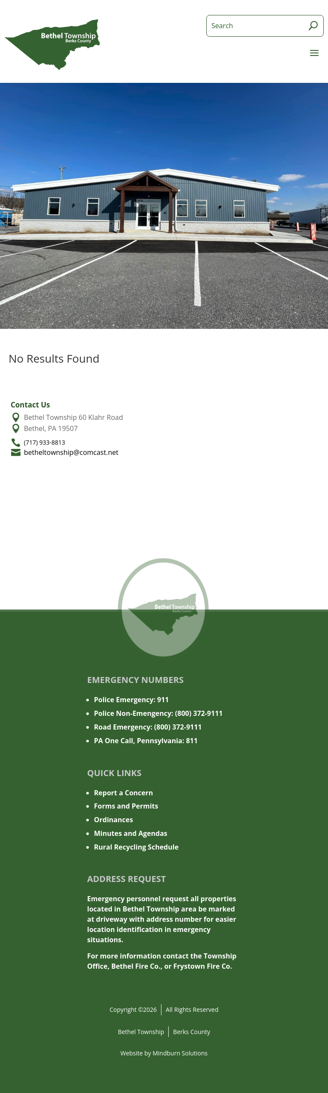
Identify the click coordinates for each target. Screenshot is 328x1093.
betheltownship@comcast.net (71, 452)
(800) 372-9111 (199, 713)
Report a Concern (123, 792)
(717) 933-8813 (44, 442)
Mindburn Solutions (180, 1053)
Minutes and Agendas (130, 833)
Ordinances (113, 819)
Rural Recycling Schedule (136, 847)
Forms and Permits (126, 806)
